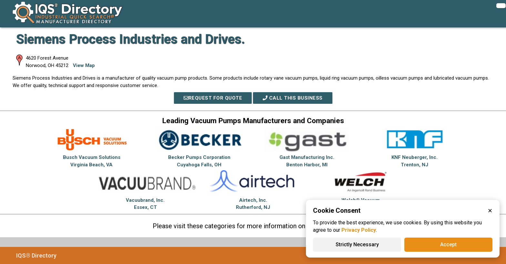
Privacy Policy (358, 230)
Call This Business (293, 98)
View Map (84, 65)
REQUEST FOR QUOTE (213, 98)
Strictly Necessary (357, 244)
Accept (448, 244)
